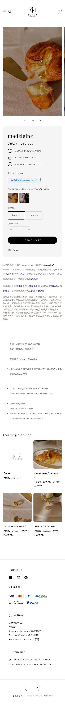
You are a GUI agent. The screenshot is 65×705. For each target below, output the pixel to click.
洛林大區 (33, 286)
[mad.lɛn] (49, 265)
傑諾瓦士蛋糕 (37, 290)
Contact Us (15, 622)
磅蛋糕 (34, 279)
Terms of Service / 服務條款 (25, 631)
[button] (4, 11)
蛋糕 (22, 274)
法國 (20, 286)
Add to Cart (33, 240)
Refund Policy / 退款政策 (23, 635)
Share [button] (14, 250)
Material (28, 189)
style (11, 207)
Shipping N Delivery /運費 (24, 639)
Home (12, 627)
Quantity (13, 223)
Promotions (15, 173)
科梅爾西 (53, 286)
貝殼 (9, 274)
